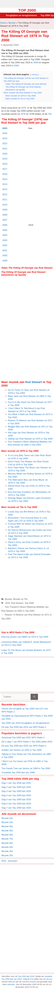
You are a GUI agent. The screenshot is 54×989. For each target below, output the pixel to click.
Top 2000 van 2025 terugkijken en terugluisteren (25, 723)
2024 (4, 133)
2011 (4, 199)
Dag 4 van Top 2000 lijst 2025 (16, 795)
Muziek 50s (7, 847)
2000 (4, 255)
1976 (23, 108)
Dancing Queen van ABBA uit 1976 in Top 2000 (24, 637)
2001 (4, 250)
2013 (4, 189)
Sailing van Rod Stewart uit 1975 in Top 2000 (30, 439)
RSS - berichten (9, 861)
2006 (35, 62)
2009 (4, 209)
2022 (4, 143)
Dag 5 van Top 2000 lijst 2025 (16, 799)
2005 (4, 230)
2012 (4, 194)
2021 (4, 148)
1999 (4, 260)
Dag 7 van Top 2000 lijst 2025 (16, 808)
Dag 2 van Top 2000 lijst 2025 (16, 787)
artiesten (11, 984)
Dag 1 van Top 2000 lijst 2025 (16, 783)
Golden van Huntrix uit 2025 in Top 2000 (22, 750)
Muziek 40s (7, 851)
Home (3, 23)
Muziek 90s (7, 830)
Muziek (12, 23)
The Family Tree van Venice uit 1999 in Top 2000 (26, 768)
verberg (34, 75)
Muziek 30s (7, 855)
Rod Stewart (33, 382)
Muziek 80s (7, 835)
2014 (4, 184)
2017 (4, 169)
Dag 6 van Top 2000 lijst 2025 (16, 803)
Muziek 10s (7, 822)
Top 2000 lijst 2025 (26, 976)
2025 (4, 128)
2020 (4, 154)
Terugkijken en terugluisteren (21, 15)
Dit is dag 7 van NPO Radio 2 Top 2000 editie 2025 (27, 741)
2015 (4, 179)
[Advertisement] (27, 3)
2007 (4, 220)
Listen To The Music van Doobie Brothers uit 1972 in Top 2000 (26, 651)
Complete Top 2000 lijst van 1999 (18, 772)
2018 (4, 164)
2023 (4, 138)
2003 (4, 240)
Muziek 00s (7, 826)
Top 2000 (27, 10)
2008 (4, 215)
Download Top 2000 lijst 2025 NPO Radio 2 (23, 737)
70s (50, 114)
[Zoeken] (34, 697)
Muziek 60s (7, 843)
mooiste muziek (29, 982)
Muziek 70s (7, 839)
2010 (4, 204)
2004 (4, 235)
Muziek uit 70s (20, 599)
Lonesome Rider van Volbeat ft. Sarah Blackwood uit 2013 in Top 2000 (26, 643)
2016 (4, 174)
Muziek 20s (7, 818)
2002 (4, 245)
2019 (4, 159)
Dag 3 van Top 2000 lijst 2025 (16, 791)
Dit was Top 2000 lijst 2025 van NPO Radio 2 (24, 727)
